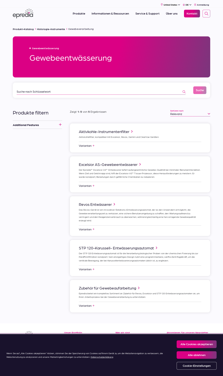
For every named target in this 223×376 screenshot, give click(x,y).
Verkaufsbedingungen (78, 349)
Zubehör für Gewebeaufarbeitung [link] (110, 284)
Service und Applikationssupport (85, 342)
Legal (68, 370)
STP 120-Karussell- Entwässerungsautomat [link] (118, 244)
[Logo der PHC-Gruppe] (18, 370)
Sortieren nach (177, 107)
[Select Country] (170, 2)
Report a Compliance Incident (119, 370)
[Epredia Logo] (23, 11)
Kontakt (120, 356)
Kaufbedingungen (76, 356)
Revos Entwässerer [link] (97, 200)
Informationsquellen (77, 335)
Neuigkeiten (123, 349)
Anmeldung (201, 2)
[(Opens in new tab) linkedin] (16, 344)
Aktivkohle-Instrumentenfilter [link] (106, 127)
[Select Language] (187, 2)
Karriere (120, 342)
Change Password (147, 370)
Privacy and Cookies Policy (88, 370)
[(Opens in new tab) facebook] (24, 344)
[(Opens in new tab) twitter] (39, 344)
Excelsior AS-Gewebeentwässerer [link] (110, 160)
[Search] (206, 11)
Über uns (121, 335)
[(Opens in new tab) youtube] (31, 344)
